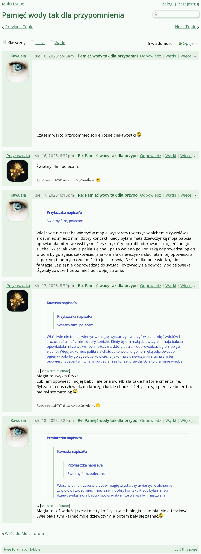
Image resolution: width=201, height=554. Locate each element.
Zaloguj (169, 3)
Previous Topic (19, 26)
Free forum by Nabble (22, 549)
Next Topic (185, 26)
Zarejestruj (188, 3)
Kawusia (18, 56)
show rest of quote (55, 371)
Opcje (188, 43)
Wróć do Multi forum (24, 533)
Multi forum (13, 3)
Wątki (59, 42)
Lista (40, 42)
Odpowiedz (150, 56)
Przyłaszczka (18, 155)
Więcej (186, 56)
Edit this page (186, 549)
